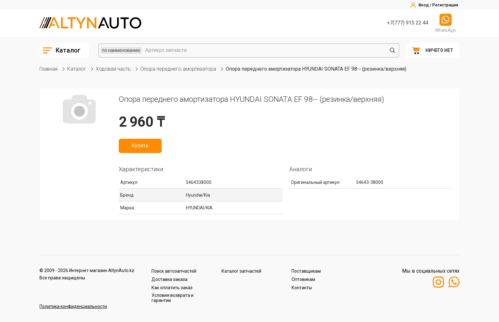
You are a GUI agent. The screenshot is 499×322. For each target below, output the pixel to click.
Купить (140, 146)
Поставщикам (306, 271)
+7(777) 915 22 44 (407, 23)
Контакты (302, 287)
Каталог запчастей (241, 271)
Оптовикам (303, 279)
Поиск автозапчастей (173, 271)
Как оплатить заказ (172, 287)
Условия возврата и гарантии (172, 298)
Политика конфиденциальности (73, 306)
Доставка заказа (169, 279)
